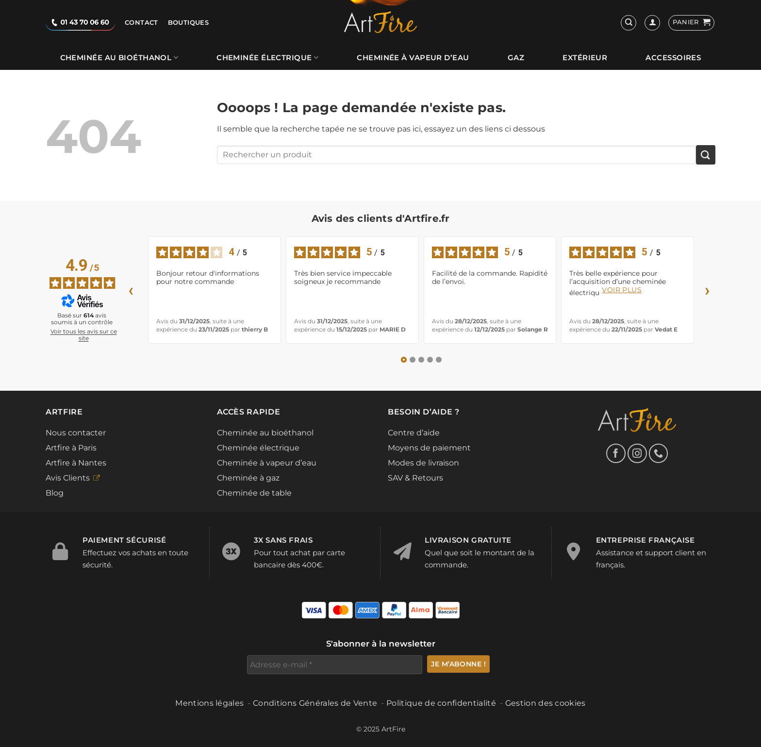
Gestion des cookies (545, 703)
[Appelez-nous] (658, 453)
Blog (55, 493)
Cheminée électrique (267, 57)
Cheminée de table (254, 493)
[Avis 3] (421, 360)
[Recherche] (628, 23)
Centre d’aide (414, 432)
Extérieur (584, 57)
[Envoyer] (705, 154)
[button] (691, 23)
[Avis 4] (430, 360)
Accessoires (673, 57)
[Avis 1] (404, 360)
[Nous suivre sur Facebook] (616, 453)
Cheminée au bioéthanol (119, 57)
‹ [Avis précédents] (131, 290)
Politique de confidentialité (441, 703)
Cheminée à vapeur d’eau (413, 57)
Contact (141, 22)
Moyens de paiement (429, 447)
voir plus (622, 290)
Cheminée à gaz (248, 477)
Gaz (516, 57)
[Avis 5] (439, 360)
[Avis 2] (412, 360)
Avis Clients (68, 477)
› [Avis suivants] (708, 290)
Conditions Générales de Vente (315, 703)
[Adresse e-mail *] (334, 664)
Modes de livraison (423, 462)
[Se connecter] (652, 23)
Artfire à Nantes (76, 462)
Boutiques (188, 22)
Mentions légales (209, 703)
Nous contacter (76, 432)
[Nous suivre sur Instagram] (637, 453)
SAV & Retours (415, 477)
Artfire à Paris (71, 447)
